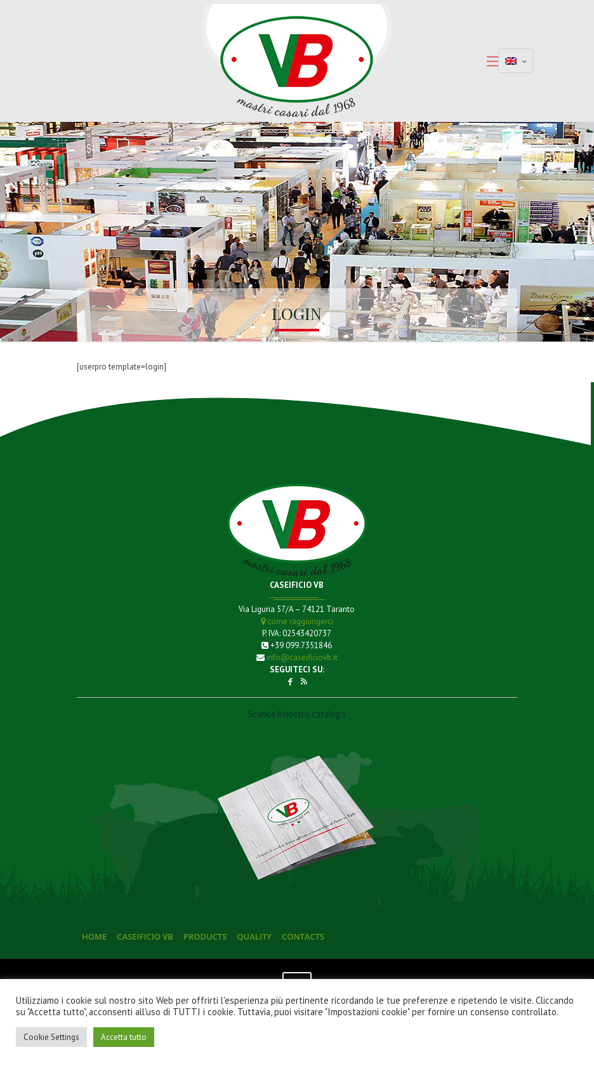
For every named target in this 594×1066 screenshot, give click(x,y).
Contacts (303, 936)
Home (94, 936)
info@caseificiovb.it (302, 657)
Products (205, 936)
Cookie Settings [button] (51, 1037)
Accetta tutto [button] (124, 1037)
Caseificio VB (145, 936)
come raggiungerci (297, 621)
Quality (254, 936)
